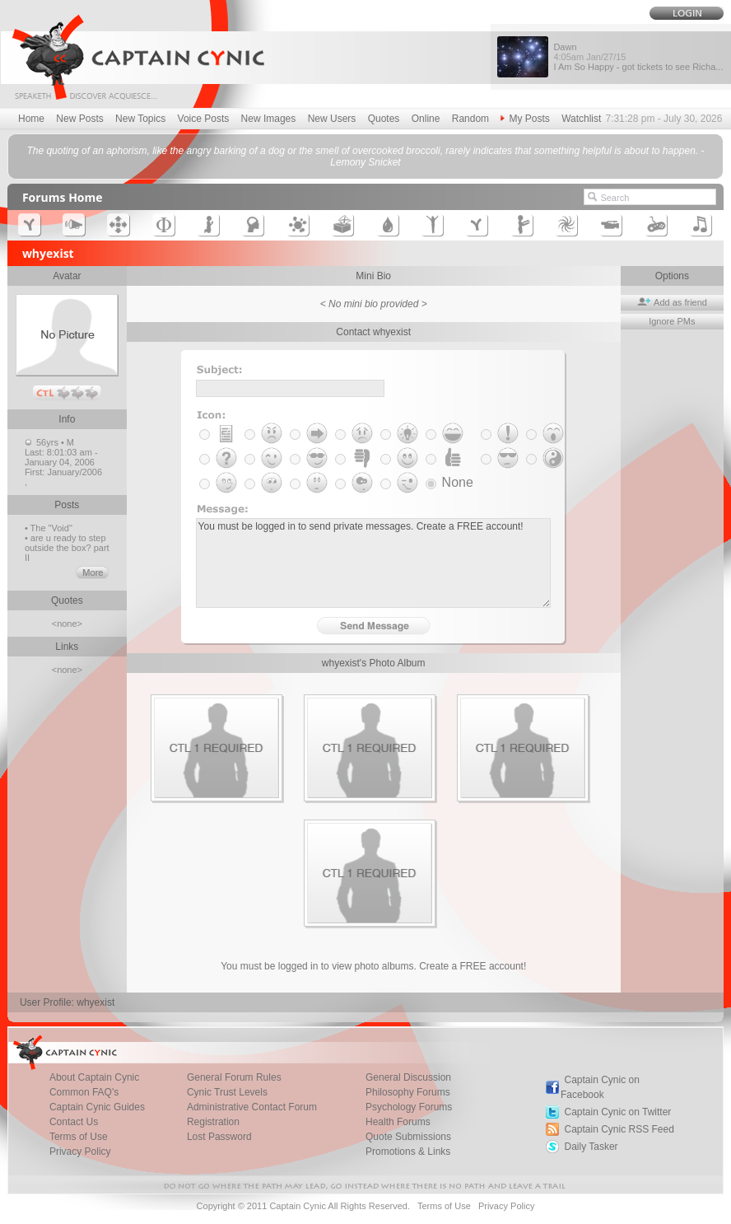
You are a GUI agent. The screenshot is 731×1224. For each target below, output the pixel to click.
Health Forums (398, 1122)
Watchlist (581, 118)
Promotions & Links (408, 1151)
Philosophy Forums (408, 1092)
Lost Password (219, 1136)
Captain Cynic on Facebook (600, 1087)
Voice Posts (204, 118)
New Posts (79, 118)
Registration (213, 1122)
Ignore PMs (672, 321)
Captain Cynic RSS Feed (618, 1129)
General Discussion (408, 1077)
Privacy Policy (80, 1151)
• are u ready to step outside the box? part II (67, 548)
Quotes (384, 118)
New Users (332, 118)
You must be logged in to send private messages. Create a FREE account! (373, 563)
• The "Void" (48, 528)
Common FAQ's (84, 1092)
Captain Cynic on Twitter (617, 1112)
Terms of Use (78, 1136)
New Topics (140, 118)
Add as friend (672, 302)
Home (31, 118)
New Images (268, 118)
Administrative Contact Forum (252, 1107)
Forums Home (62, 197)
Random (470, 118)
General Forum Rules (234, 1077)
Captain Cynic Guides (97, 1107)
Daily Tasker (590, 1146)
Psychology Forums (409, 1107)
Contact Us (73, 1122)
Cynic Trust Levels (227, 1092)
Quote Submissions (408, 1136)
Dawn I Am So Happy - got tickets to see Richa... (638, 57)
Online (426, 118)
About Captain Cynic (94, 1077)
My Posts (525, 118)
